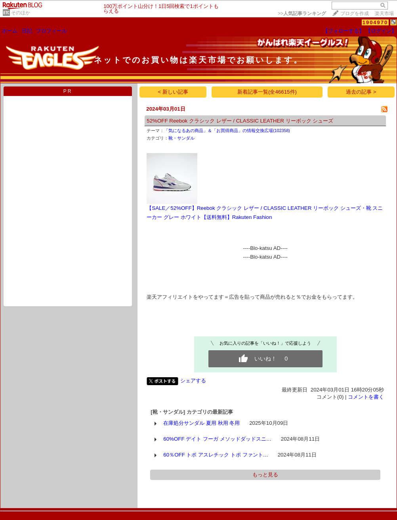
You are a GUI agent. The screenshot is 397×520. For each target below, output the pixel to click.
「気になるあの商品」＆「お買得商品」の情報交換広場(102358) (227, 130)
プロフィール (51, 31)
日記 (27, 31)
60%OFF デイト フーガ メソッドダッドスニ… (217, 439)
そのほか (20, 12)
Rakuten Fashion (252, 217)
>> (302, 13)
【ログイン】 (381, 31)
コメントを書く (366, 397)
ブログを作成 (354, 13)
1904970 (375, 22)
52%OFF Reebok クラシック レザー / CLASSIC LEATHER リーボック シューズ (240, 121)
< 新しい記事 (173, 92)
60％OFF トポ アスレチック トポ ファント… (215, 455)
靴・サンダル (181, 138)
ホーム (9, 31)
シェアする (193, 381)
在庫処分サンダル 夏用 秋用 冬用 (201, 423)
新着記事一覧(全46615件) (267, 92)
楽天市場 (384, 13)
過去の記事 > (361, 92)
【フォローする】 (343, 31)
